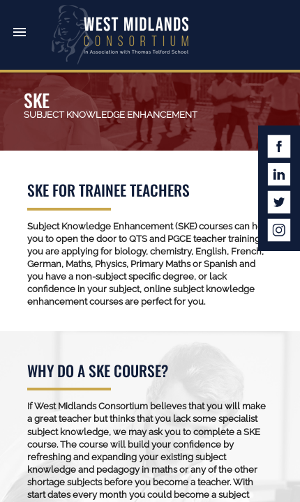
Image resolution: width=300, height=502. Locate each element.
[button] (19, 19)
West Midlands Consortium (120, 35)
